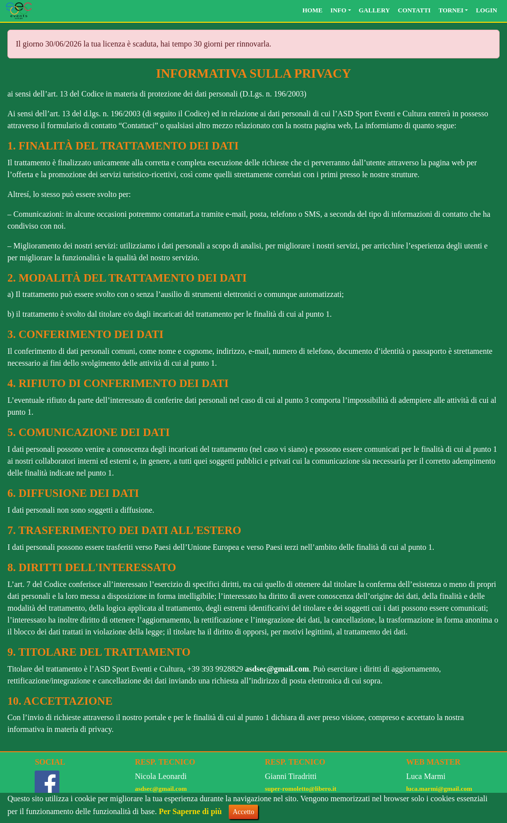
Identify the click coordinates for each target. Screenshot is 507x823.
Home (313, 10)
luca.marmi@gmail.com (439, 788)
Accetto (243, 812)
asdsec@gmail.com (277, 669)
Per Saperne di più (190, 811)
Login (486, 10)
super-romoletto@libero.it (300, 788)
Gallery (374, 10)
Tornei (451, 10)
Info (338, 10)
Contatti (414, 10)
